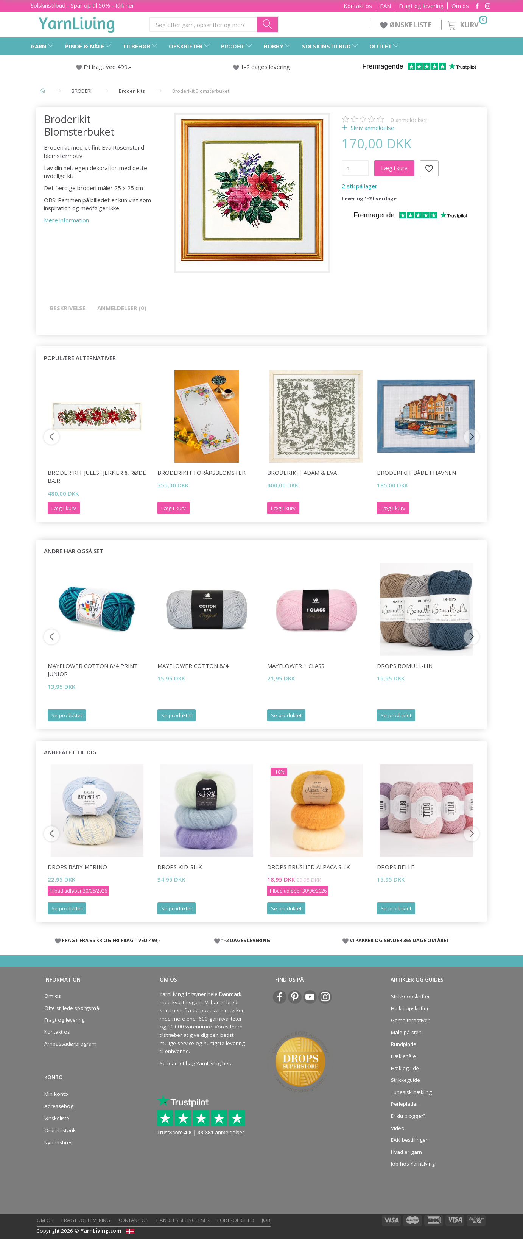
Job (266, 1220)
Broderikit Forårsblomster (201, 472)
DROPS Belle (395, 867)
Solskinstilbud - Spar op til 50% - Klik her (82, 5)
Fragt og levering (421, 5)
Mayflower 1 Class (295, 665)
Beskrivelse (68, 308)
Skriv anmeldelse (371, 127)
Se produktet (66, 715)
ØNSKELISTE (407, 24)
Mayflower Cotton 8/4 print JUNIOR (93, 669)
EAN (385, 5)
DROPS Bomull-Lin (405, 665)
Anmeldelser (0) (121, 308)
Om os (460, 5)
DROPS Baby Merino (77, 867)
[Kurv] (467, 23)
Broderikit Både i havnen (416, 472)
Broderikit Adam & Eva (302, 472)
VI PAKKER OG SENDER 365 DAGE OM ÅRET (400, 940)
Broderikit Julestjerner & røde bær (97, 476)
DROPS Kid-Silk (179, 867)
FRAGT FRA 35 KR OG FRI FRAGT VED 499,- (111, 940)
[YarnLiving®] (77, 23)
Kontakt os (358, 5)
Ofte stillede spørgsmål (72, 1008)
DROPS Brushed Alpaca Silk (308, 867)
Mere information (66, 220)
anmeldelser (409, 119)
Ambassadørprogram (70, 1043)
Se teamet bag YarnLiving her (195, 1063)
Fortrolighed (235, 1220)
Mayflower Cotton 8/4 (193, 665)
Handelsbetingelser (183, 1220)
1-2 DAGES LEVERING (245, 940)
